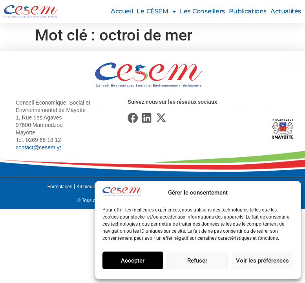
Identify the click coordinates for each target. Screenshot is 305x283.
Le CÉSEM (156, 11)
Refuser (197, 260)
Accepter (132, 260)
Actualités (285, 11)
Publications (248, 11)
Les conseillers (202, 11)
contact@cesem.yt (38, 147)
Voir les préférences (262, 260)
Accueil (122, 11)
